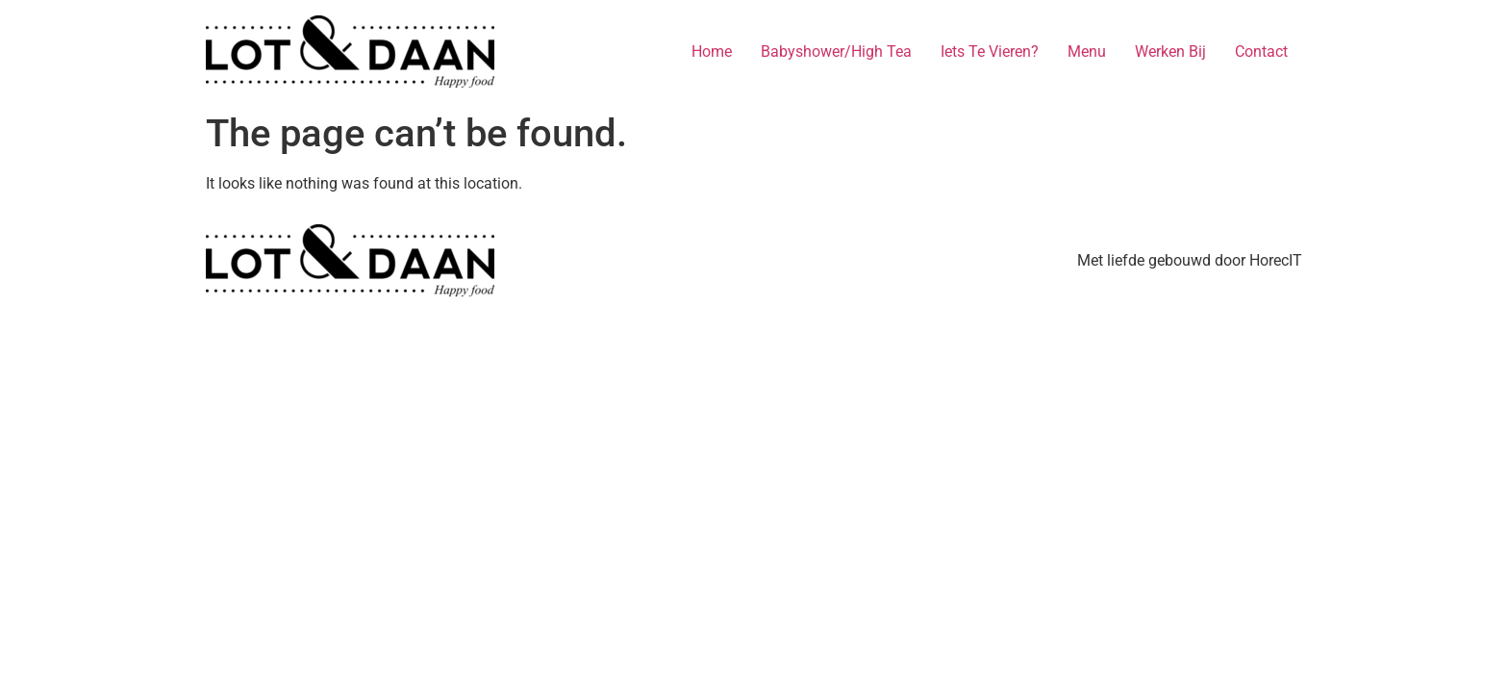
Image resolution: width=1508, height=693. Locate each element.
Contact (1261, 51)
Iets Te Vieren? (990, 51)
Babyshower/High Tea (836, 51)
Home (711, 51)
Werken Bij (1170, 51)
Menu (1087, 51)
